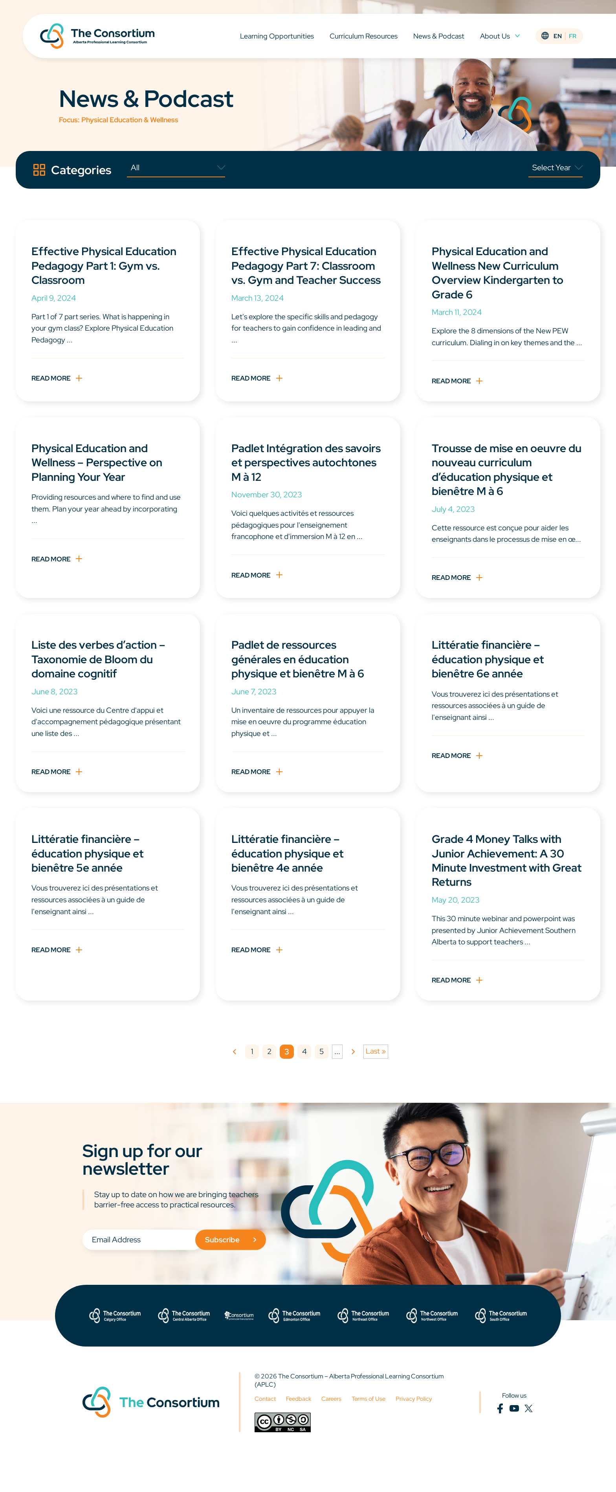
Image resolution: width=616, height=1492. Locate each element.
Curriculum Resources (365, 38)
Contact (266, 1433)
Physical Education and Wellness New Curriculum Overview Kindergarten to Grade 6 (502, 272)
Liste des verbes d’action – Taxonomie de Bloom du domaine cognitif (103, 687)
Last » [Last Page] (377, 1085)
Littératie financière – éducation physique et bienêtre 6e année (492, 687)
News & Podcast (440, 38)
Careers (335, 1433)
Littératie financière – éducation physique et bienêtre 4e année (291, 884)
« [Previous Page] (233, 1086)
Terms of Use (374, 1433)
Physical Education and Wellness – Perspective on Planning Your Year (101, 476)
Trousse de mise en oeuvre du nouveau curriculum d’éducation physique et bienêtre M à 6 (503, 483)
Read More (52, 380)
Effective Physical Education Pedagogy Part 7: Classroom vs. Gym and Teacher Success (306, 272)
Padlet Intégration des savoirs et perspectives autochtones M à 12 (294, 476)
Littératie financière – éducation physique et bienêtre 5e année (91, 884)
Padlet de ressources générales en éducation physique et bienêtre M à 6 (302, 687)
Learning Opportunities (278, 38)
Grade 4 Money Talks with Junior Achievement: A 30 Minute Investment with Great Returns (502, 891)
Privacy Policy (421, 1433)
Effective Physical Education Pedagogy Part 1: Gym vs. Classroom (105, 265)
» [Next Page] (353, 1086)
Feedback (301, 1433)
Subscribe (238, 1273)
